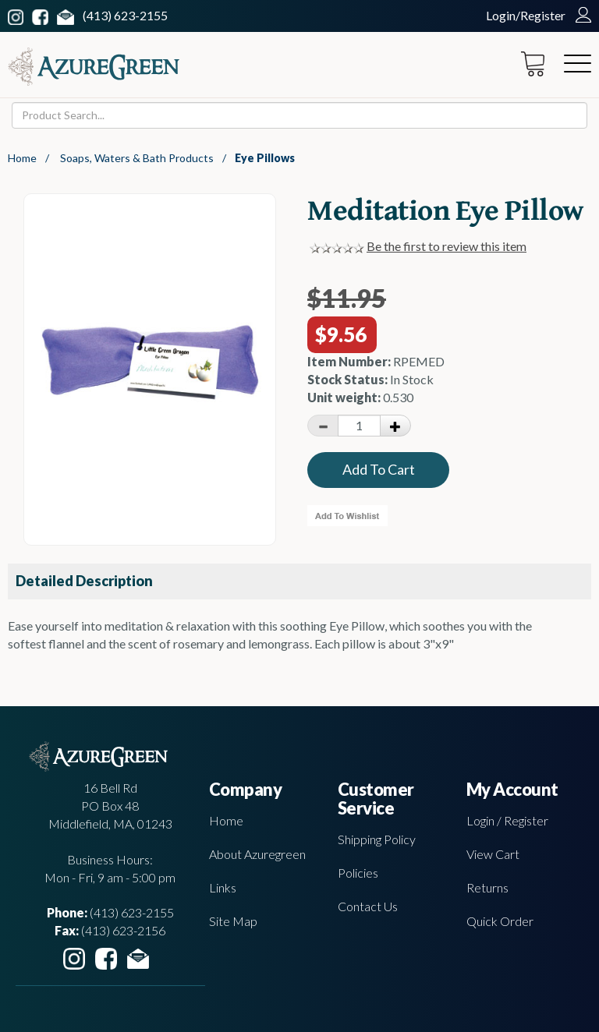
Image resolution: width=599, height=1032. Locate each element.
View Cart (492, 853)
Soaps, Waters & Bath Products (137, 157)
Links (222, 887)
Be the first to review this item (446, 246)
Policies (358, 872)
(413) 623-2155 (125, 15)
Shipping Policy (377, 839)
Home (22, 157)
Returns (487, 887)
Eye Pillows (265, 157)
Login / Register (507, 820)
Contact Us (368, 906)
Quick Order (499, 921)
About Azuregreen (257, 853)
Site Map (233, 921)
